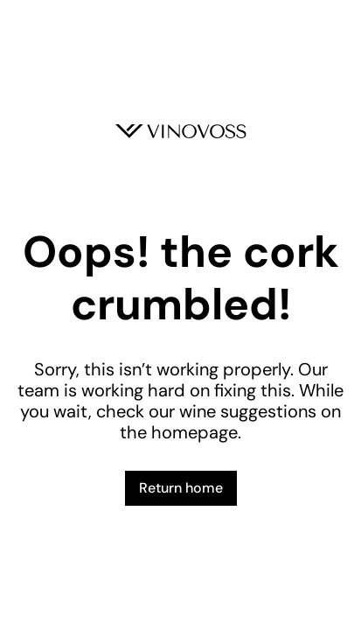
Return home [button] (181, 488)
